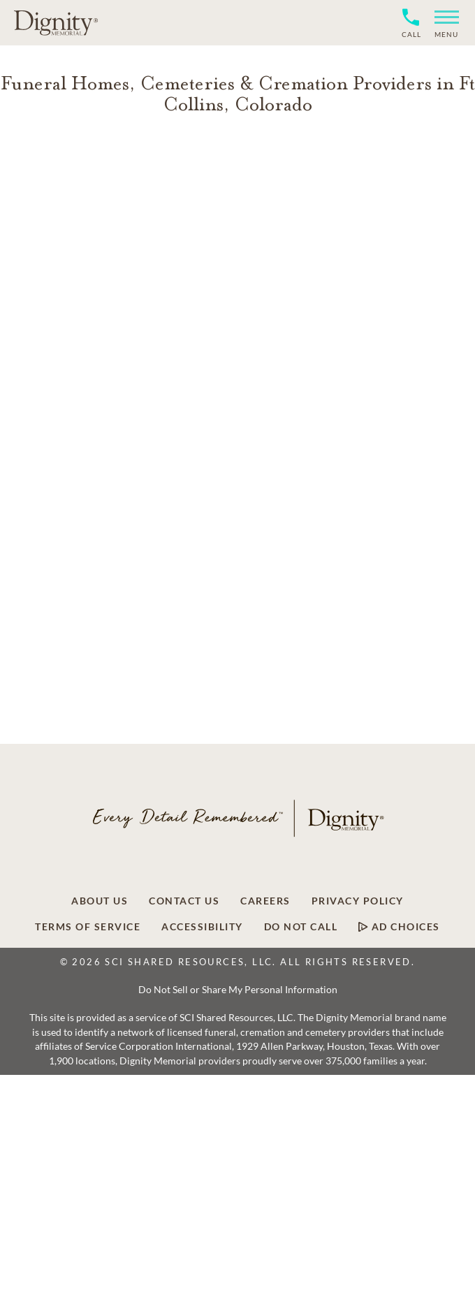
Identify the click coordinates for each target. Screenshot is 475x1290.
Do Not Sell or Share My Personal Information (237, 989)
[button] (441, 22)
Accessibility (202, 926)
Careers (265, 901)
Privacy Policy (358, 901)
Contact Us (184, 901)
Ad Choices (399, 926)
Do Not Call (301, 926)
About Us (99, 901)
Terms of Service (87, 926)
